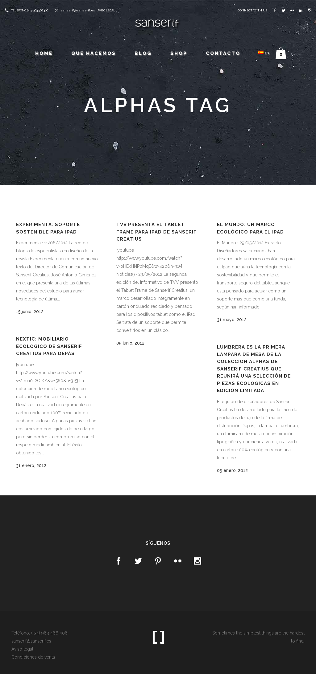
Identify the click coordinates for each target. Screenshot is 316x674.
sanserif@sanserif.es (78, 10)
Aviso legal (22, 649)
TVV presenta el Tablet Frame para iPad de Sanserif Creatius (156, 232)
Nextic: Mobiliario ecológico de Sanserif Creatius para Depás (49, 346)
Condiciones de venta (33, 657)
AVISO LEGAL (106, 10)
